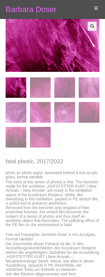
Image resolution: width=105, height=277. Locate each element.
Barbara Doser (31, 9)
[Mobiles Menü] (94, 8)
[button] (92, 26)
